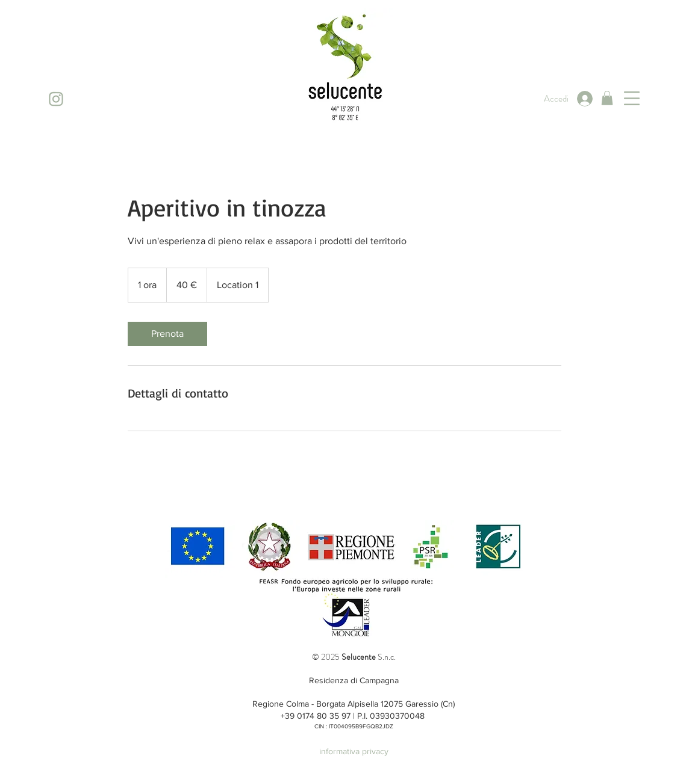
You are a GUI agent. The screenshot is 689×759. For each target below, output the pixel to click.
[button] (607, 98)
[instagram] (56, 99)
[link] (167, 334)
